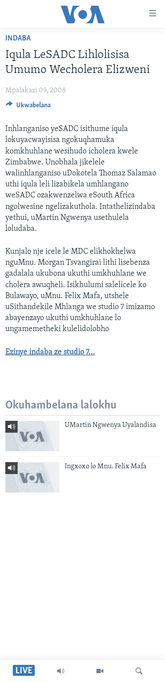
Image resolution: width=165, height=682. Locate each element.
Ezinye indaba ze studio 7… (50, 352)
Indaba (18, 38)
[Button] (28, 107)
